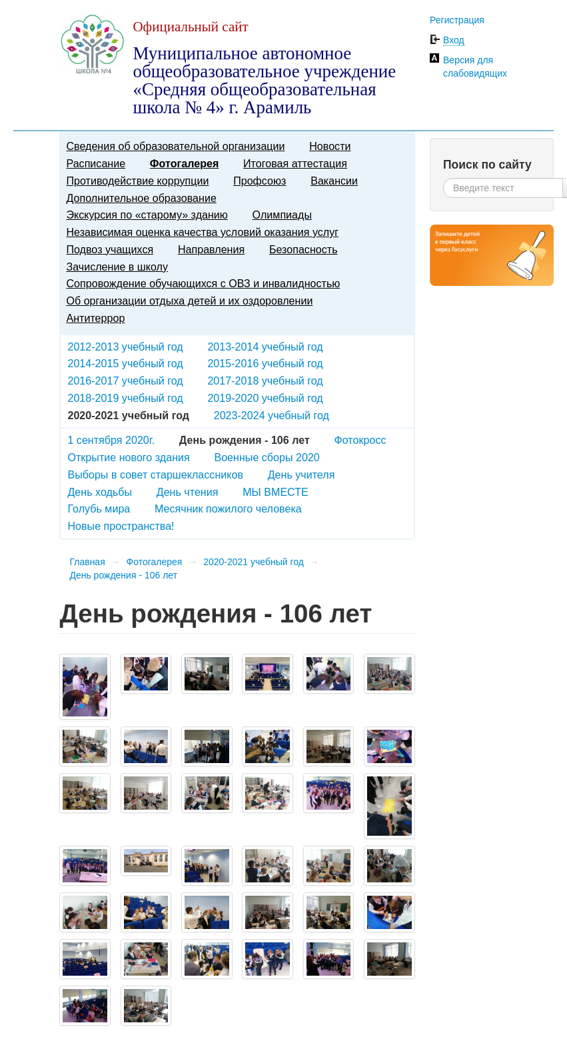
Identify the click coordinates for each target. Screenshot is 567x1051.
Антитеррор (95, 318)
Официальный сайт (190, 27)
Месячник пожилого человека (228, 509)
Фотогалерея (184, 163)
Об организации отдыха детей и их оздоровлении (189, 301)
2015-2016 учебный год (264, 363)
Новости (329, 146)
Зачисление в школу (117, 267)
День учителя (301, 475)
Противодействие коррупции (137, 181)
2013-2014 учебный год (264, 347)
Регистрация (457, 20)
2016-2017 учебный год (125, 381)
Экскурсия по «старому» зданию (146, 215)
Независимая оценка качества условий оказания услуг (202, 232)
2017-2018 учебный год (264, 381)
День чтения (188, 492)
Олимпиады (282, 215)
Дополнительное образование (141, 198)
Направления (211, 249)
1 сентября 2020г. (111, 440)
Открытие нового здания (128, 457)
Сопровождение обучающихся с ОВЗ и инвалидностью (203, 283)
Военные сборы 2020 (266, 457)
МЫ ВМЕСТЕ (275, 492)
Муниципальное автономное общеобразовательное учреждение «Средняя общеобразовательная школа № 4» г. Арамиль (264, 80)
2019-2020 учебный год (264, 398)
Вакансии (334, 181)
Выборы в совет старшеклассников (155, 475)
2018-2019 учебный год (125, 398)
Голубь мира (98, 509)
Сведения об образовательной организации (175, 146)
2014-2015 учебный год (125, 363)
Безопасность (303, 249)
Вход (453, 40)
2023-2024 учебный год (271, 415)
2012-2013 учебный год (125, 347)
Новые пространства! (120, 526)
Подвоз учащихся (109, 249)
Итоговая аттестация (295, 163)
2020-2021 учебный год (253, 561)
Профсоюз (259, 181)
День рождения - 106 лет (123, 575)
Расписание (95, 163)
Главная (87, 561)
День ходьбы (99, 492)
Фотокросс (360, 440)
